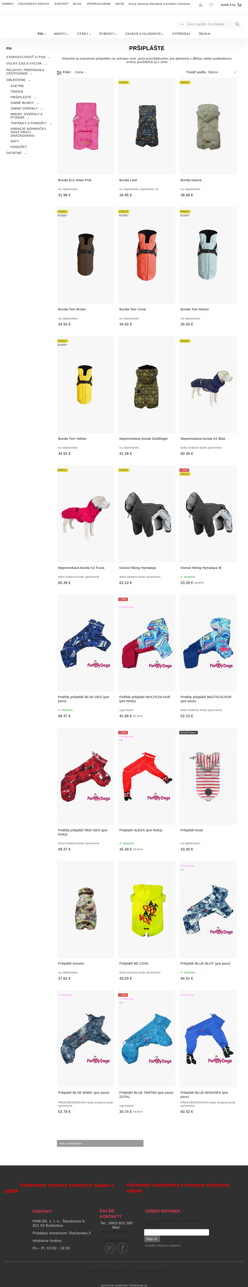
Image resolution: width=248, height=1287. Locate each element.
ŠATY (15, 141)
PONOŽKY (19, 147)
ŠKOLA (204, 33)
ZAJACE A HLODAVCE (143, 33)
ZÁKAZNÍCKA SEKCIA (33, 3)
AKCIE (119, 3)
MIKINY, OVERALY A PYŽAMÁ (26, 115)
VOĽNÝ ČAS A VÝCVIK (24, 63)
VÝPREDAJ (181, 33)
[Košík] (231, 5)
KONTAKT (62, 3)
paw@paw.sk (117, 1240)
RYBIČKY (106, 33)
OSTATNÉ (14, 153)
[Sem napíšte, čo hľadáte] (214, 24)
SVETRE (17, 86)
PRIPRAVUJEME (99, 3)
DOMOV (8, 3)
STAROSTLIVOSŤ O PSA (25, 57)
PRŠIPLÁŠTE (21, 97)
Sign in (150, 1239)
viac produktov (72, 1143)
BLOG (77, 3)
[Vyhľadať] (182, 24)
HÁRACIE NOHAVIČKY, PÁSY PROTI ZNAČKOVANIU (29, 132)
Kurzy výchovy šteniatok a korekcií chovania (159, 3)
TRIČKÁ (17, 91)
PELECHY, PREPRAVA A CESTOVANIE (25, 71)
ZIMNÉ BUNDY (22, 103)
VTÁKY (82, 33)
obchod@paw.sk (115, 1232)
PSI (40, 33)
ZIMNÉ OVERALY (24, 108)
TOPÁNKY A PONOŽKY (29, 123)
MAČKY (60, 33)
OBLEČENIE (16, 80)
